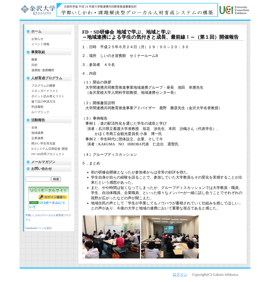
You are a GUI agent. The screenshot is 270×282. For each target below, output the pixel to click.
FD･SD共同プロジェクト (48, 154)
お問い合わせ (41, 168)
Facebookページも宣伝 (38, 228)
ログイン (180, 274)
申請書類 (37, 107)
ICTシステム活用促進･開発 (49, 148)
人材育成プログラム (46, 78)
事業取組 (38, 52)
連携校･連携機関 (42, 70)
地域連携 (37, 133)
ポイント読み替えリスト (47, 96)
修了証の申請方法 (43, 101)
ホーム (36, 31)
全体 (34, 127)
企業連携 (37, 138)
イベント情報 (40, 44)
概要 (34, 59)
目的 (34, 65)
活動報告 (38, 120)
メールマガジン (43, 162)
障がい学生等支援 (43, 143)
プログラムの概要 (43, 85)
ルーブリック (40, 112)
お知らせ (37, 39)
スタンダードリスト (44, 91)
